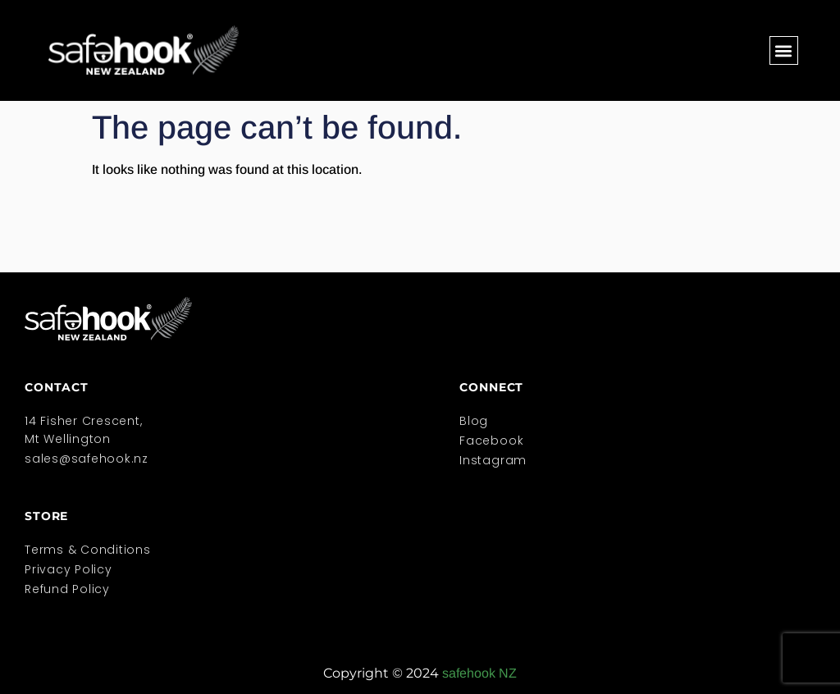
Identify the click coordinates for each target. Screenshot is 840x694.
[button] (783, 50)
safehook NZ (479, 673)
